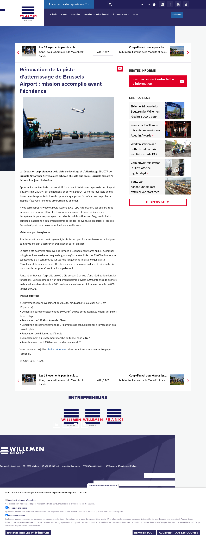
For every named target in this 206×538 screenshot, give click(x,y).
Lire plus (83, 492)
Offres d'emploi (102, 14)
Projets (64, 14)
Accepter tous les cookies (178, 532)
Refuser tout (144, 532)
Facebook (170, 4)
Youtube (178, 4)
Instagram (186, 4)
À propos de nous (120, 14)
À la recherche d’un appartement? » (69, 4)
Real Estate (176, 14)
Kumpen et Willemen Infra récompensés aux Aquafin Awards (145, 130)
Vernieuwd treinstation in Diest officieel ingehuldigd (146, 168)
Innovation (75, 14)
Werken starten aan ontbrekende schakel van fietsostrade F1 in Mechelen (145, 151)
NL (142, 4)
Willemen (28, 14)
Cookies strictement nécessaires (21, 500)
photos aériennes (56, 349)
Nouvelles (88, 14)
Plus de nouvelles (158, 202)
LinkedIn (162, 4)
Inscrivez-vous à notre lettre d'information (153, 81)
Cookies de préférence (17, 508)
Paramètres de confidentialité (103, 485)
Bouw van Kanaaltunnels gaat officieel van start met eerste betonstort (145, 189)
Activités (53, 14)
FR (149, 4)
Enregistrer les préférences (28, 532)
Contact (135, 14)
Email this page (120, 69)
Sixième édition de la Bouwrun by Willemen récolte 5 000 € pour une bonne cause (145, 114)
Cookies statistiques (16, 515)
